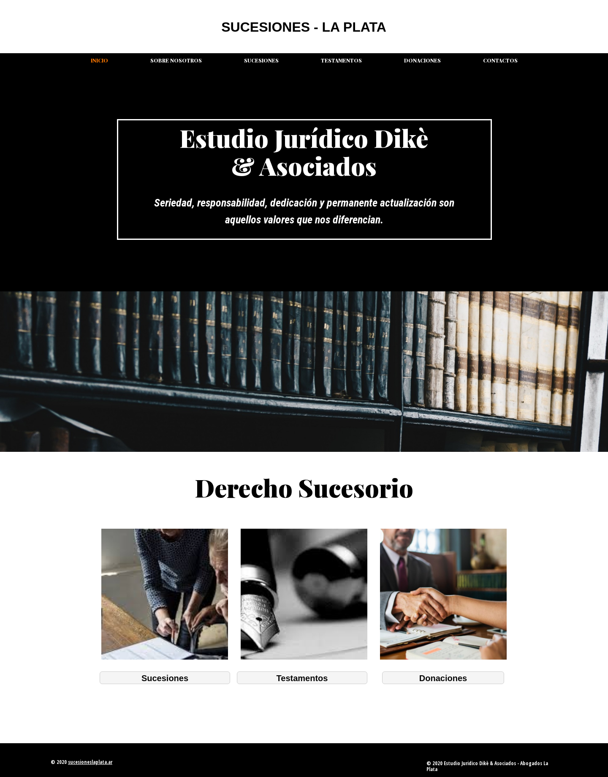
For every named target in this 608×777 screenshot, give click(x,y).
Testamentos (341, 60)
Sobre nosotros (176, 60)
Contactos (500, 60)
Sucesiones (261, 60)
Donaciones (422, 60)
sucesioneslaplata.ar (90, 762)
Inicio (99, 60)
